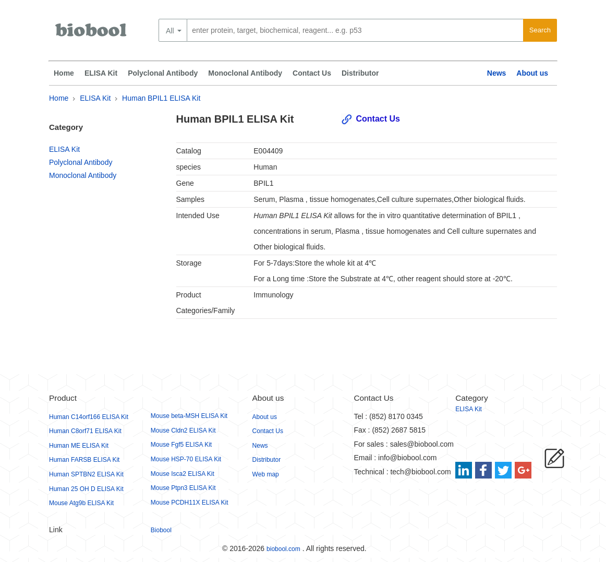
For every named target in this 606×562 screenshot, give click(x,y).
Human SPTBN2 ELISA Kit (86, 474)
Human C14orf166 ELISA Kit (88, 417)
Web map (265, 474)
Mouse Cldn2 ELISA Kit (183, 430)
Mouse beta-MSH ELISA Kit (189, 416)
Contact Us (312, 73)
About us (532, 73)
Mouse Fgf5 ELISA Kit (181, 444)
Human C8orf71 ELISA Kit (85, 431)
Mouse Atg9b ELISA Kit (81, 503)
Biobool (161, 530)
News (496, 73)
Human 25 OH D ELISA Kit (86, 489)
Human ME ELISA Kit (78, 445)
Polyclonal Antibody (163, 73)
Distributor (360, 73)
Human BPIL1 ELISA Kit (161, 98)
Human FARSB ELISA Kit (84, 459)
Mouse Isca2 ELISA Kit (182, 473)
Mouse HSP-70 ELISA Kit (186, 459)
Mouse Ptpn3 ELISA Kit (183, 488)
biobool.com (283, 549)
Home (64, 73)
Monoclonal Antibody (245, 73)
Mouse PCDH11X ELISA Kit (189, 502)
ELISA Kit (100, 73)
